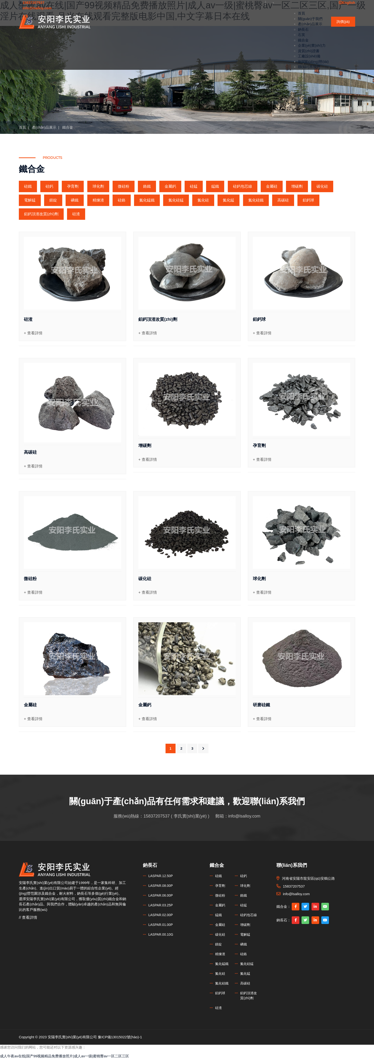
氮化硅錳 (176, 200)
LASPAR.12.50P (160, 876)
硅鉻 (121, 200)
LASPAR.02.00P (160, 915)
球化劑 (98, 186)
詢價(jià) (343, 22)
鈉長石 (303, 29)
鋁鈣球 (308, 200)
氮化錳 (228, 200)
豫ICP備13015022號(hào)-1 (120, 1037)
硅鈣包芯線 (242, 186)
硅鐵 (28, 186)
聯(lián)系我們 (309, 67)
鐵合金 (303, 40)
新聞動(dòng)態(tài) (313, 62)
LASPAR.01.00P (160, 925)
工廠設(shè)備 (309, 56)
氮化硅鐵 (256, 200)
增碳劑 (297, 186)
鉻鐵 (147, 186)
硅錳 (193, 186)
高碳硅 (283, 200)
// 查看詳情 (28, 917)
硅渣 (76, 214)
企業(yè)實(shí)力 (312, 45)
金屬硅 (271, 186)
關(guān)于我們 (310, 19)
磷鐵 (74, 200)
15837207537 (156, 816)
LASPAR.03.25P (160, 905)
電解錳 (30, 200)
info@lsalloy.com (244, 816)
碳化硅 (322, 186)
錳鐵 (215, 186)
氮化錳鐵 (147, 200)
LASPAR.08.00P (160, 886)
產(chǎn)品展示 (310, 24)
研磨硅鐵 (261, 705)
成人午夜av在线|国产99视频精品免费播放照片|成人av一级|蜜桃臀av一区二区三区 (64, 1056)
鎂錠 (53, 200)
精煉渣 (98, 200)
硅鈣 (49, 186)
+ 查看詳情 (33, 333)
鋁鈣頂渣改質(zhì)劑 (41, 214)
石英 (301, 35)
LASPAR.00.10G (160, 934)
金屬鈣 (170, 186)
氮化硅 (203, 200)
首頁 (301, 13)
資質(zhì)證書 (308, 51)
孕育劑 (72, 186)
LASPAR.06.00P (160, 895)
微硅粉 (123, 186)
